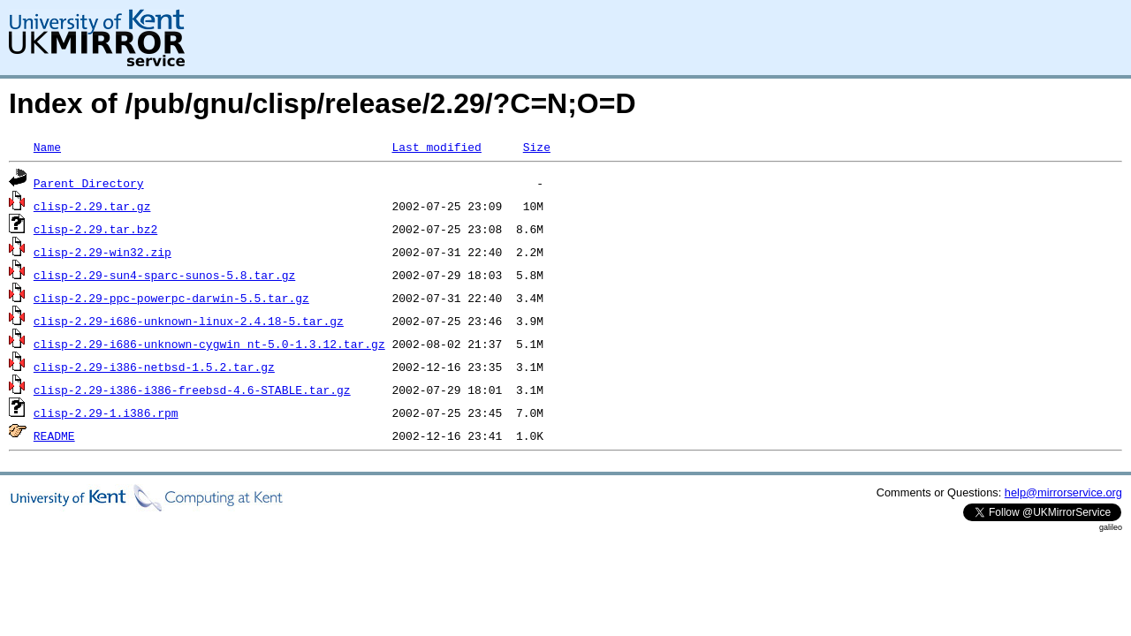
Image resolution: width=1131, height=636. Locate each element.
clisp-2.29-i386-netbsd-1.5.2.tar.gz (154, 367)
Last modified (436, 147)
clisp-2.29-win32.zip (102, 252)
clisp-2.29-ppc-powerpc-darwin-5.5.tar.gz (171, 298)
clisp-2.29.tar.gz (92, 206)
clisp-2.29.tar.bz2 (95, 229)
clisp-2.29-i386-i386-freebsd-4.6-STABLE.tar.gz (192, 390)
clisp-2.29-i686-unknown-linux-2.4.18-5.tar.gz (189, 321)
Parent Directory (89, 183)
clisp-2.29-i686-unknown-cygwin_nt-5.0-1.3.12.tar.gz (209, 344)
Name (47, 147)
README (54, 435)
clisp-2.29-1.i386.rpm (106, 412)
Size (536, 147)
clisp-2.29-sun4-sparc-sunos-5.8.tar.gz (164, 275)
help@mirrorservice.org (1063, 492)
